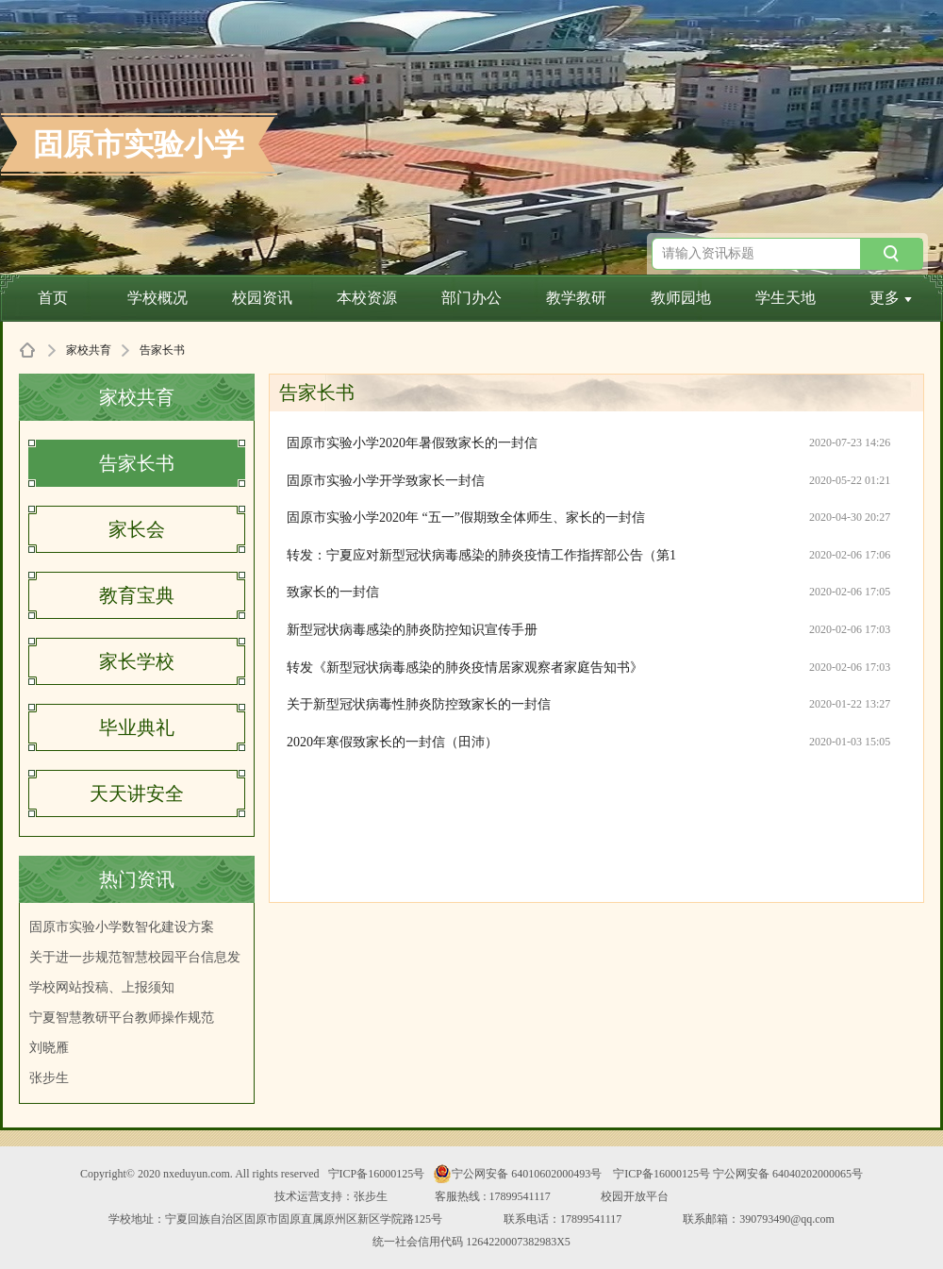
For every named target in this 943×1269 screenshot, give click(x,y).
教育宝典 (136, 595)
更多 (890, 298)
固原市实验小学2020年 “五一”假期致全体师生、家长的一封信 (466, 517)
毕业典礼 (136, 727)
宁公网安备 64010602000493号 (517, 1173)
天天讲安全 (137, 793)
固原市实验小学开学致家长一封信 (386, 481)
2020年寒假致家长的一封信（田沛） (392, 742)
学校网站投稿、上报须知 (101, 987)
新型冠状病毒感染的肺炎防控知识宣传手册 (412, 630)
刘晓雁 (49, 1048)
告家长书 (136, 463)
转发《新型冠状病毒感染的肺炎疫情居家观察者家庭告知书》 (465, 667)
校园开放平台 (635, 1196)
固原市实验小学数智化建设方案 (121, 927)
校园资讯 (262, 298)
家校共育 (88, 350)
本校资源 (367, 298)
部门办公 (471, 298)
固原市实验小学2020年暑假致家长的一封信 (412, 443)
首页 (53, 298)
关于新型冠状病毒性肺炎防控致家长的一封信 (419, 704)
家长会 (136, 529)
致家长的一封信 (333, 592)
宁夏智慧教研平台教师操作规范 (121, 1017)
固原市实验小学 (138, 144)
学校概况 (157, 298)
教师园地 (681, 298)
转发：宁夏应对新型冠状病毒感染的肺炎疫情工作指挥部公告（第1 (481, 555)
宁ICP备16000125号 (376, 1173)
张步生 (49, 1078)
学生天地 (785, 298)
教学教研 (576, 298)
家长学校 (136, 661)
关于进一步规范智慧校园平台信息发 (134, 957)
